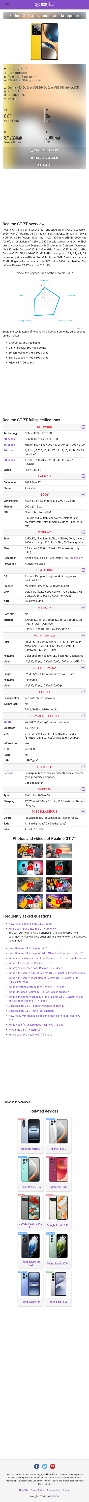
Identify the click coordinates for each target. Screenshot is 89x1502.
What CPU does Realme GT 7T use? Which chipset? (39, 991)
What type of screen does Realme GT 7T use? (35, 968)
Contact (66, 1490)
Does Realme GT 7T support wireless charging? (36, 1005)
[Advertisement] (46, 194)
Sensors (8, 773)
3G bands (9, 444)
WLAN (7, 722)
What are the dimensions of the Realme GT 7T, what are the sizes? (47, 958)
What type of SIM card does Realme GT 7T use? (36, 1024)
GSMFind (55, 1496)
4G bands (9, 450)
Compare (44, 165)
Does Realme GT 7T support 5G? (28, 948)
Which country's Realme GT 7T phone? (31, 1034)
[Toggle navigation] (7, 4)
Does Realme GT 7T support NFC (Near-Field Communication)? (46, 953)
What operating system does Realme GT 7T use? (37, 987)
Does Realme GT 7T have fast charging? (32, 1010)
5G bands (9, 460)
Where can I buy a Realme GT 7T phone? (32, 928)
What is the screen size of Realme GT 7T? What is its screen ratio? (47, 973)
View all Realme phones (44, 150)
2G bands (9, 439)
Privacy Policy (37, 1490)
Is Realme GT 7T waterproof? (26, 1029)
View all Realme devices (45, 157)
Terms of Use (53, 1490)
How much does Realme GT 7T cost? (30, 923)
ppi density (76, 557)
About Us (23, 1490)
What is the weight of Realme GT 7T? (30, 963)
